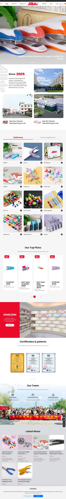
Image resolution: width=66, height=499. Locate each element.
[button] (32, 62)
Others (46, 234)
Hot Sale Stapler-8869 (25, 284)
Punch (25, 162)
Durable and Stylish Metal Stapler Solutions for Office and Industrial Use (54, 460)
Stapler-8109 (10, 283)
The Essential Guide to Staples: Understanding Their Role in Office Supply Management (39, 460)
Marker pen (6, 234)
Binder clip (47, 186)
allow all (38, 496)
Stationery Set (27, 234)
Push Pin (5, 210)
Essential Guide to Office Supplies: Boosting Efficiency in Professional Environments (8, 460)
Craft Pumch (27, 210)
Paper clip (26, 186)
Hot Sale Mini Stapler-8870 (41, 285)
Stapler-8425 (56, 283)
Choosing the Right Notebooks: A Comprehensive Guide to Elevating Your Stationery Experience (23, 461)
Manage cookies (27, 496)
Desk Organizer (48, 210)
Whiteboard (47, 162)
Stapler (5, 162)
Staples (5, 186)
